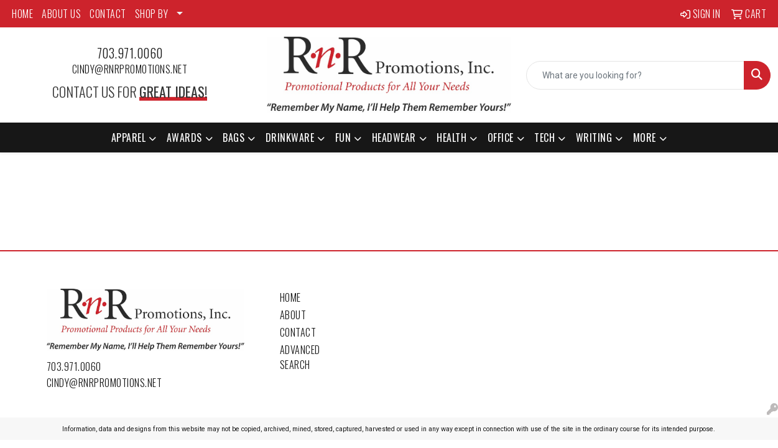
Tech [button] (544, 137)
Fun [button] (343, 137)
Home (290, 297)
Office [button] (501, 137)
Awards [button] (184, 137)
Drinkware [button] (290, 137)
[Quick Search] (635, 75)
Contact (298, 332)
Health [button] (451, 137)
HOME (22, 13)
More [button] (644, 137)
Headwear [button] (394, 137)
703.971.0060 (130, 53)
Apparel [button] (128, 137)
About (293, 314)
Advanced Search (300, 357)
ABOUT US (61, 13)
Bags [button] (233, 137)
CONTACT (108, 13)
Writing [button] (594, 137)
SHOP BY (152, 13)
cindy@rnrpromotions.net (130, 69)
